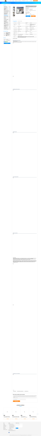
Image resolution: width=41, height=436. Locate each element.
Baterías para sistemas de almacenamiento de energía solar (8, 33)
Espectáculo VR (4, 425)
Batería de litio (7, 6)
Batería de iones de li (7, 12)
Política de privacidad (5, 429)
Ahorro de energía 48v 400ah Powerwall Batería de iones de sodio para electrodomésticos (7, 417)
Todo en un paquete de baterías (7, 23)
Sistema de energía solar (7, 11)
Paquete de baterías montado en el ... (7, 13)
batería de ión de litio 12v (7, 10)
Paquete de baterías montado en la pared (7, 15)
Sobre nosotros (4, 426)
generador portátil (7, 7)
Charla (7, 43)
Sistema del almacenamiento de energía (7, 9)
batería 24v (7, 18)
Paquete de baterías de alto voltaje (7, 25)
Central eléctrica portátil (7, 24)
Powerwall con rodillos (7, 19)
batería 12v (7, 17)
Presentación (16, 401)
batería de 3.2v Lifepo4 (7, 16)
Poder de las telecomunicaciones (7, 21)
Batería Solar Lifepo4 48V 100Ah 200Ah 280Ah (8, 35)
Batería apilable (7, 20)
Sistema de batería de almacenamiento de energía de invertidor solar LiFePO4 (24, 417)
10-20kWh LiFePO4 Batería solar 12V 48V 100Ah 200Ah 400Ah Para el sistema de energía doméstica (33, 417)
